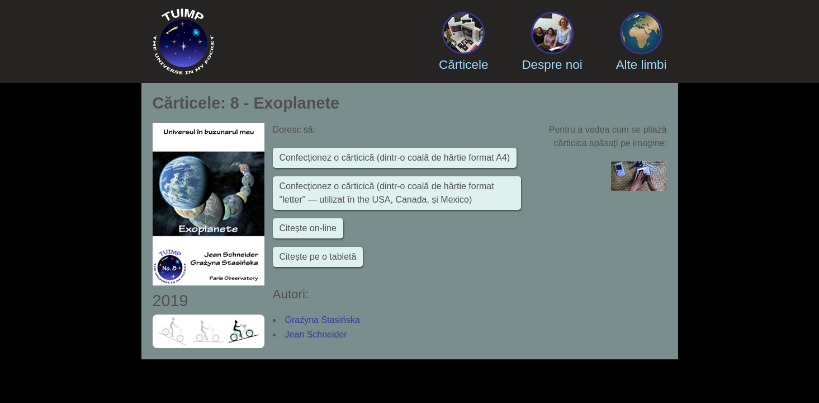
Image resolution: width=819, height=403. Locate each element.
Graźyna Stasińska (322, 320)
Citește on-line (308, 228)
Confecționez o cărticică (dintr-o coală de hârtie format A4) (395, 157)
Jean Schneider (316, 334)
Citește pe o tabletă (318, 256)
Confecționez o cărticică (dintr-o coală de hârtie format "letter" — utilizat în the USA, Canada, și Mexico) (387, 192)
